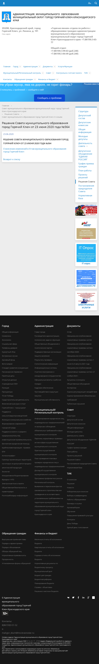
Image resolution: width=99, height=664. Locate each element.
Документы (48, 66)
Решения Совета (12, 114)
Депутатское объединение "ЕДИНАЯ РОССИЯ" (85, 155)
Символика (6, 336)
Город (15, 66)
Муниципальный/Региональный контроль (22, 73)
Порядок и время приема (12, 543)
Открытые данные (9, 380)
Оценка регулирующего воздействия (82, 392)
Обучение (71, 511)
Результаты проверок (43, 360)
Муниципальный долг (43, 571)
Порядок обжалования (11, 547)
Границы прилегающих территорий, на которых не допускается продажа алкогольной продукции (16, 463)
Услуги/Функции (65, 66)
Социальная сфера (9, 344)
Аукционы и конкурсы (76, 380)
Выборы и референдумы (77, 495)
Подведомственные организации (48, 352)
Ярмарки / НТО (8, 479)
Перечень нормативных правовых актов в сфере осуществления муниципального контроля (49, 442)
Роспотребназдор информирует (15, 495)
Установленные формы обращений (16, 563)
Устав (69, 332)
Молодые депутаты (83, 138)
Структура (83, 111)
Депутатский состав (84, 117)
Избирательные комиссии (77, 491)
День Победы (72, 523)
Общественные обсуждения (78, 384)
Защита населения (42, 356)
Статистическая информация (46, 364)
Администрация (30, 66)
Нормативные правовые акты (14, 555)
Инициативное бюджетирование (15, 475)
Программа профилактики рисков (48, 478)
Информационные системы (46, 368)
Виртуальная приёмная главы (14, 539)
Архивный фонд (8, 360)
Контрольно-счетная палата (69, 73)
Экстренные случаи (10, 356)
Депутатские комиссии (84, 124)
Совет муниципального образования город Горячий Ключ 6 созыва (32, 117)
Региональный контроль (45, 482)
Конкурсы (71, 519)
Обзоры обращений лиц (12, 551)
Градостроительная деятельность (15, 400)
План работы (85, 170)
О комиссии (72, 479)
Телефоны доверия (9, 348)
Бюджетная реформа (43, 579)
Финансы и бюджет (46, 79)
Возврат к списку (11, 159)
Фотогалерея (7, 364)
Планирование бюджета (44, 583)
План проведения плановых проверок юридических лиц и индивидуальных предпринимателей (49, 462)
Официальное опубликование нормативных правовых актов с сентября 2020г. (80, 348)
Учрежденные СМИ (10, 384)
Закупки (38, 396)
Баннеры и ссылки (74, 503)
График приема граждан (86, 165)
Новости (70, 487)
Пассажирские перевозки (12, 372)
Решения (70, 483)
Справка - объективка (43, 587)
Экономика (6, 340)
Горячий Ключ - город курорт (14, 408)
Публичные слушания (76, 404)
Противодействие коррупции (46, 392)
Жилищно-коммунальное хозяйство (16, 420)
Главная (6, 66)
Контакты (7, 79)
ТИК (86, 73)
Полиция (5, 388)
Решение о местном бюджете (46, 591)
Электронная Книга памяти (13, 483)
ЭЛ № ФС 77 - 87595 (33, 641)
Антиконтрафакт (8, 455)
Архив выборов (73, 507)
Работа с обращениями (76, 499)
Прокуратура (7, 392)
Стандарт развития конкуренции (15, 368)
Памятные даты (8, 376)
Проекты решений (83, 176)
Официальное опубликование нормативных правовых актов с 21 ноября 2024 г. (81, 372)
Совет (48, 73)
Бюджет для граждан (43, 575)
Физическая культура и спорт (14, 404)
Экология (6, 471)
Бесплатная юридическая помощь (16, 443)
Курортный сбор (8, 352)
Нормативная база (85, 197)
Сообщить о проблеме (49, 98)
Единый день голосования (77, 527)
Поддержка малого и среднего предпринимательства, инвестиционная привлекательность (17, 436)
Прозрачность (8, 559)
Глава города (40, 332)
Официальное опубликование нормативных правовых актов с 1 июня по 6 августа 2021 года (80, 360)
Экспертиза (71, 388)
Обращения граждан (23, 79)
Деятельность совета (85, 144)
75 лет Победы (7, 396)
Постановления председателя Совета (86, 188)
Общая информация (84, 131)
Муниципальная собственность (47, 400)
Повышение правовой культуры (80, 515)
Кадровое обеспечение (44, 388)
